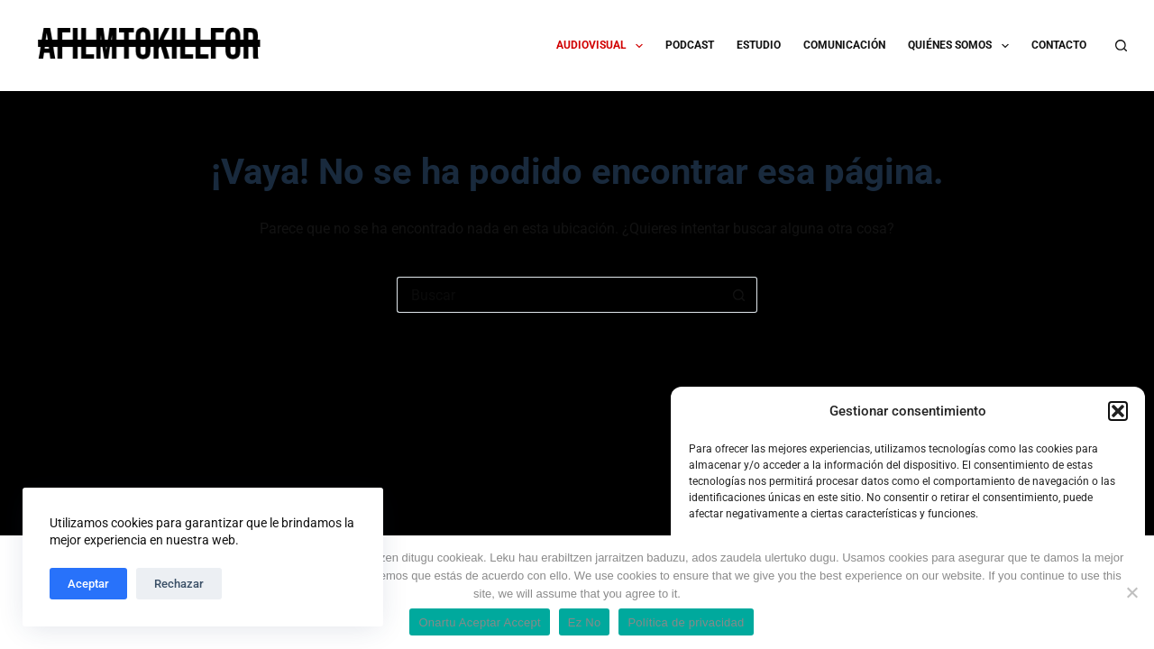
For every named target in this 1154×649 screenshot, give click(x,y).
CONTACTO (1058, 45)
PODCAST (689, 45)
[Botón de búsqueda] (739, 295)
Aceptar (88, 583)
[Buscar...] (559, 295)
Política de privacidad (685, 622)
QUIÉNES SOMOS (961, 46)
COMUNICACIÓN (844, 45)
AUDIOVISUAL (603, 46)
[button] (1118, 411)
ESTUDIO (759, 45)
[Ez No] (1131, 592)
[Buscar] (1121, 45)
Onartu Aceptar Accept (479, 622)
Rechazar (179, 583)
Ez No (584, 622)
